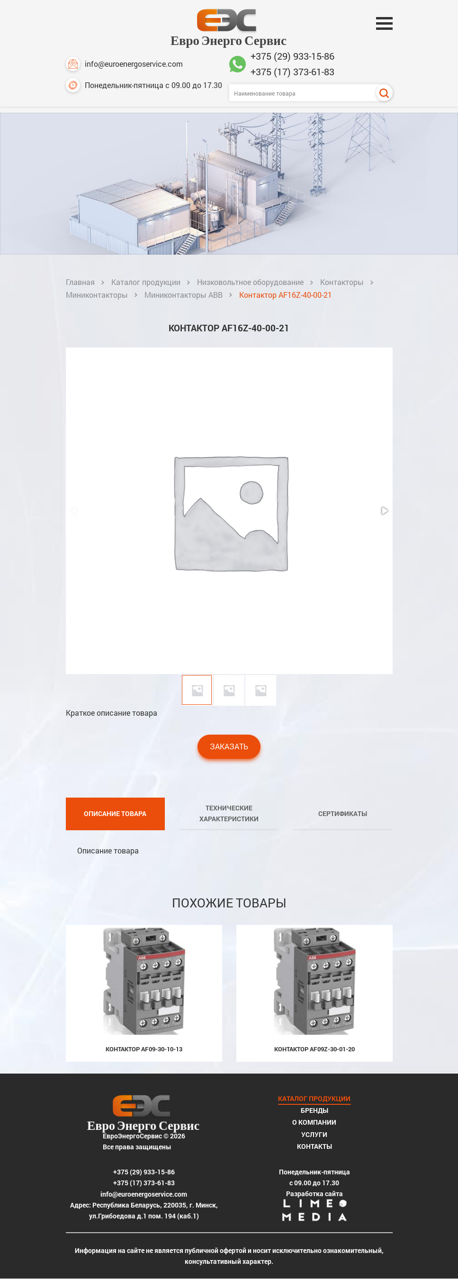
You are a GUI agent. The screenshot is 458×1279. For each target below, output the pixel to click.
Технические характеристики (229, 813)
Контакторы (342, 282)
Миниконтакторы (97, 295)
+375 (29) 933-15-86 (292, 56)
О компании (314, 1122)
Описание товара (115, 813)
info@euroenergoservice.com (124, 64)
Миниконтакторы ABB (183, 295)
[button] (384, 510)
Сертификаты (342, 813)
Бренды (314, 1110)
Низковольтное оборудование (250, 282)
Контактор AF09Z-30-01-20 (314, 1049)
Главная (80, 282)
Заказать (229, 746)
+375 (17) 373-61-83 (292, 71)
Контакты (314, 1146)
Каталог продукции (145, 282)
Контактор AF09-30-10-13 (144, 1049)
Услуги (314, 1134)
